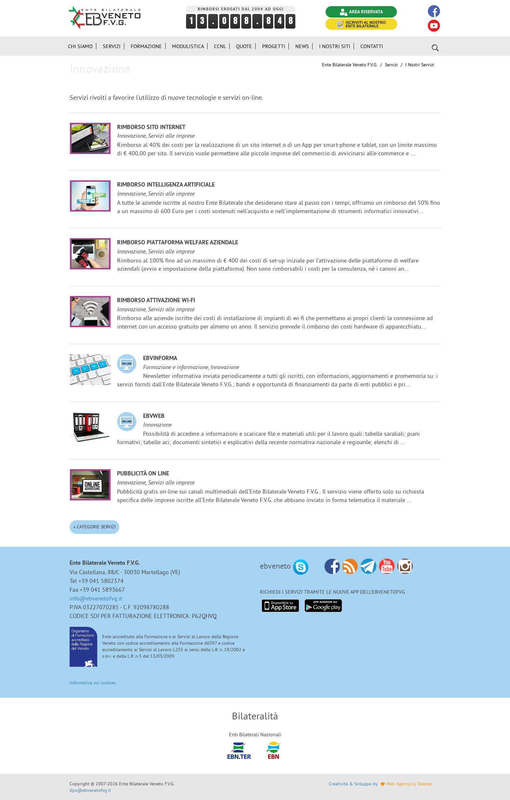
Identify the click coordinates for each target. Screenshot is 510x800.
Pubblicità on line (143, 474)
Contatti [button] (371, 46)
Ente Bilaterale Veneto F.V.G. (349, 65)
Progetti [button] (273, 46)
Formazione (146, 46)
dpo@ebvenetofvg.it (90, 790)
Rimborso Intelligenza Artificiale (166, 185)
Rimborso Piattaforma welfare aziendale (177, 243)
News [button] (302, 46)
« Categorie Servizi (94, 527)
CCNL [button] (220, 46)
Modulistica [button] (188, 46)
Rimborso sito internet (151, 127)
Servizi (391, 65)
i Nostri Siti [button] (334, 46)
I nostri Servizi (419, 65)
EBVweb (154, 416)
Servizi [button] (112, 46)
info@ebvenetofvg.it (96, 598)
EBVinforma (160, 358)
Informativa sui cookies (93, 683)
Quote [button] (244, 46)
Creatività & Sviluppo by (381, 784)
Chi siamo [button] (80, 46)
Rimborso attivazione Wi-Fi (156, 300)
